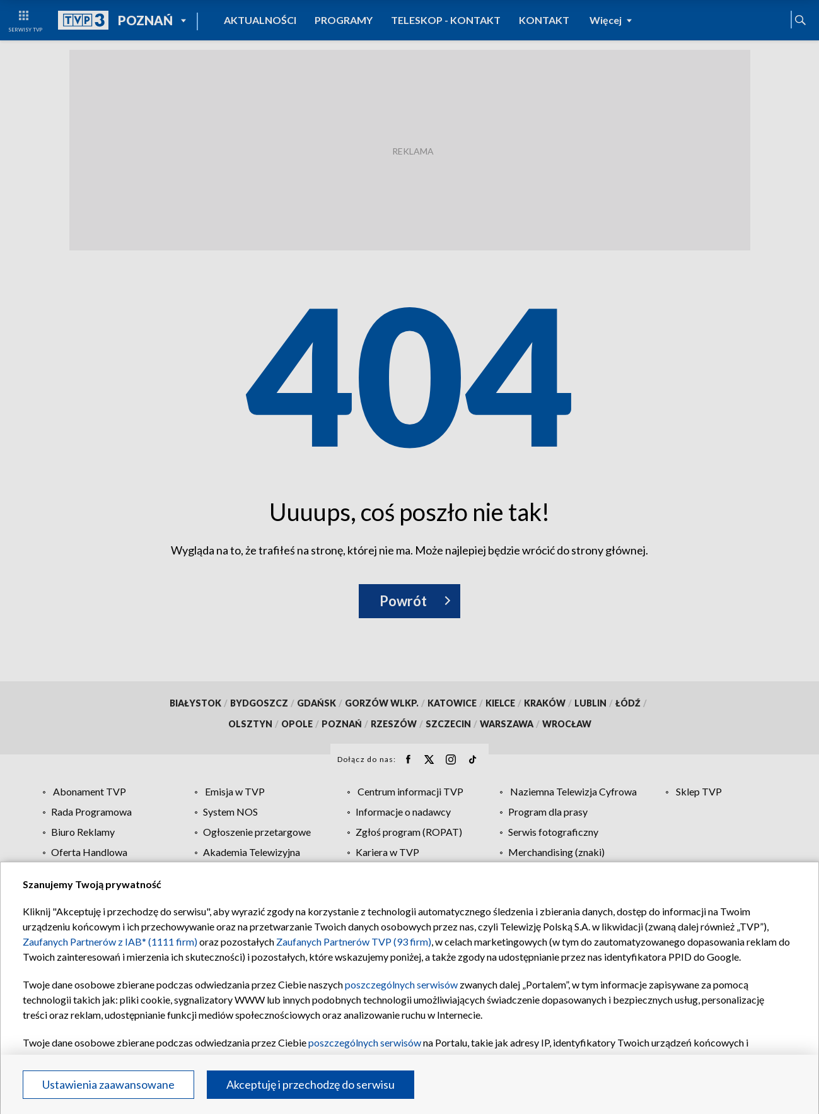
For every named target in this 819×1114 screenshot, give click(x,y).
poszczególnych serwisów (401, 984)
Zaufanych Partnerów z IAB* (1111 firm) (110, 941)
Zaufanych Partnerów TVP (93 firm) (353, 941)
